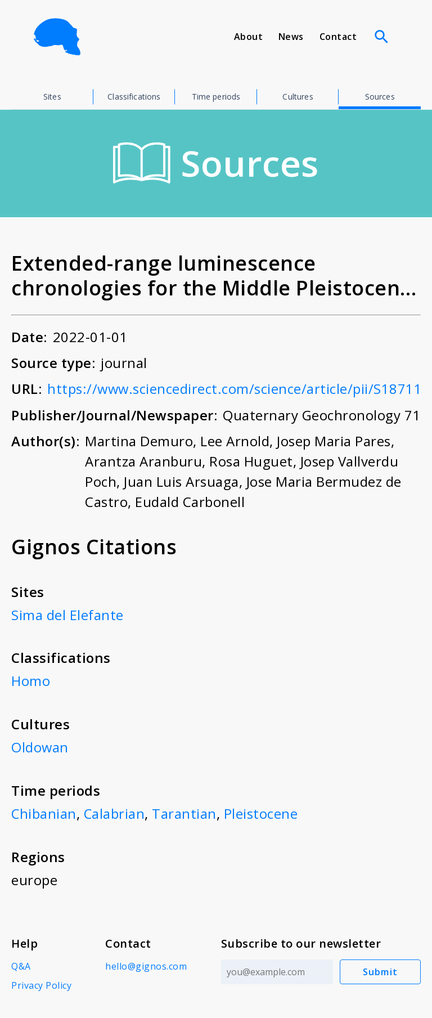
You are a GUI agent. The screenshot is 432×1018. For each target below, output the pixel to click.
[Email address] (277, 969)
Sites (52, 96)
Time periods (216, 96)
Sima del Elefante (67, 614)
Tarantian (185, 811)
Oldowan (40, 746)
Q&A (21, 964)
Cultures (297, 96)
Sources (380, 96)
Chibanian (44, 811)
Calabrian (115, 811)
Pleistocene (262, 811)
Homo (30, 680)
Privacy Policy (41, 983)
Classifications (133, 96)
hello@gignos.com (146, 964)
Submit (380, 969)
